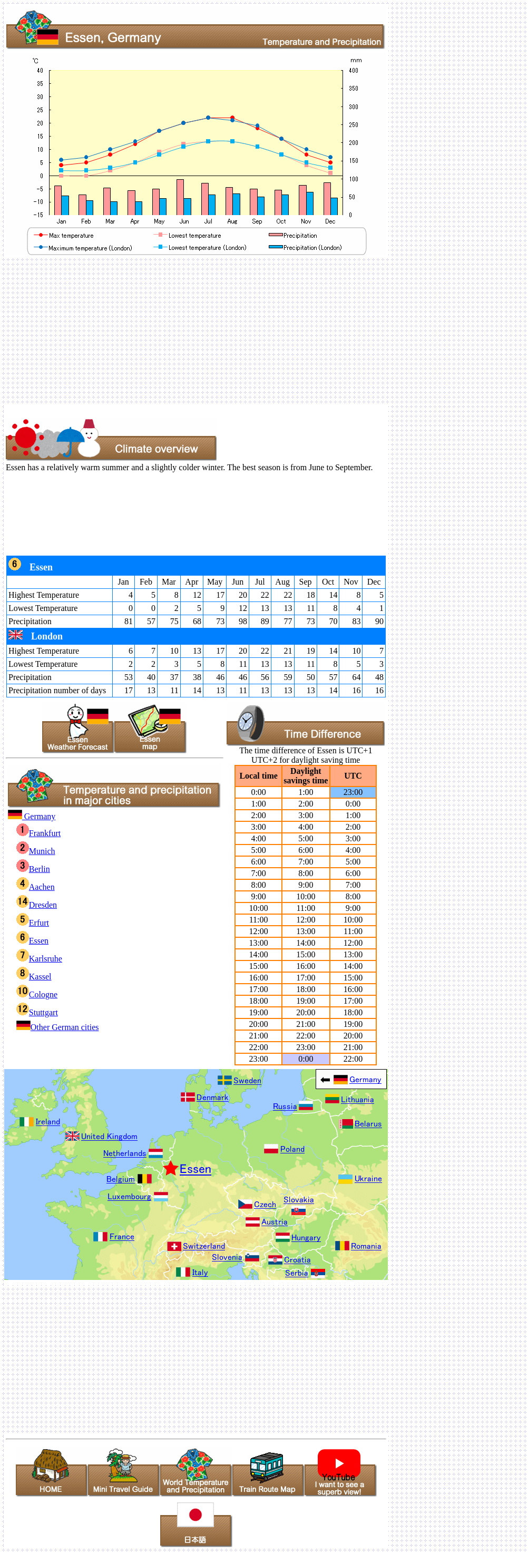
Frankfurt (38, 833)
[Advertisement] (264, 330)
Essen (32, 940)
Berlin (33, 869)
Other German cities (57, 1027)
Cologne (36, 994)
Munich (35, 851)
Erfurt (32, 922)
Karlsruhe (39, 958)
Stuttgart (37, 1012)
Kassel (34, 976)
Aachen (35, 886)
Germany (32, 816)
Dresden (36, 904)
